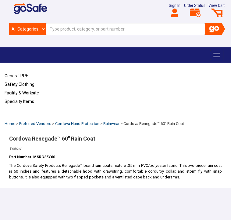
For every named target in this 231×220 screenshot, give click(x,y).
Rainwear (111, 123)
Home (10, 123)
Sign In (174, 10)
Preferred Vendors (35, 123)
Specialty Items (19, 101)
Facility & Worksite (22, 92)
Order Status (194, 10)
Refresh (16, 115)
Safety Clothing (19, 84)
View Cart (216, 10)
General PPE (16, 75)
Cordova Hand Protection (77, 123)
